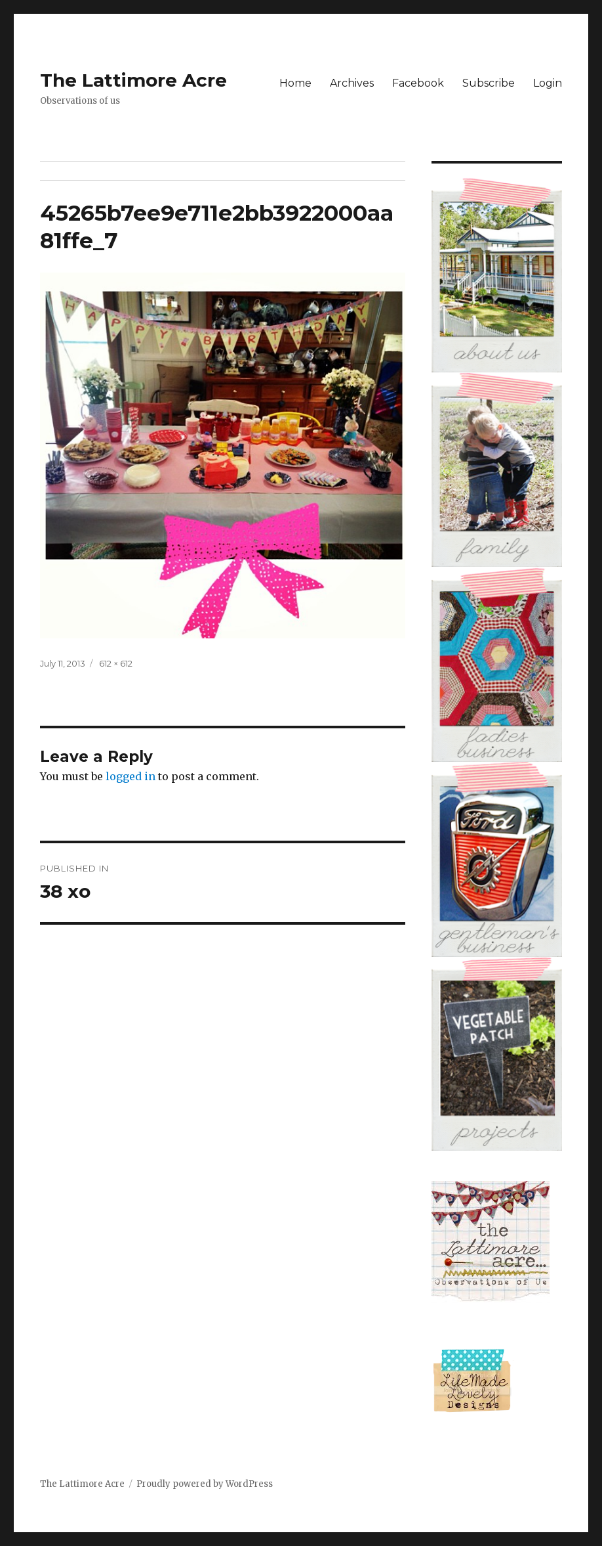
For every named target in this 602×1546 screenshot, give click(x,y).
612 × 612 (115, 663)
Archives (352, 83)
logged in (130, 776)
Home (295, 83)
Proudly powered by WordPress (204, 1484)
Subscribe (488, 83)
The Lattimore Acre (133, 80)
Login (547, 83)
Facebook (418, 83)
